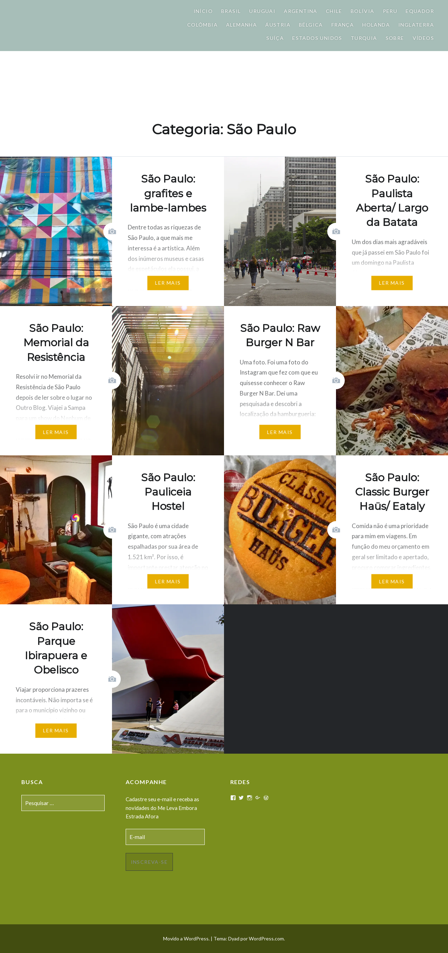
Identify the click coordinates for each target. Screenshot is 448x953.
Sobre (395, 38)
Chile (334, 11)
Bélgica (311, 25)
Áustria (277, 25)
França (342, 25)
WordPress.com (266, 938)
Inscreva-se (149, 862)
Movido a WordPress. (186, 938)
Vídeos (423, 38)
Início (203, 11)
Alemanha (241, 25)
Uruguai (262, 11)
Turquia (364, 38)
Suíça (275, 38)
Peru (390, 11)
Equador (420, 11)
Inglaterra (416, 25)
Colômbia (202, 25)
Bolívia (362, 11)
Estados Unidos (317, 38)
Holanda (376, 25)
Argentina (300, 11)
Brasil (231, 11)
